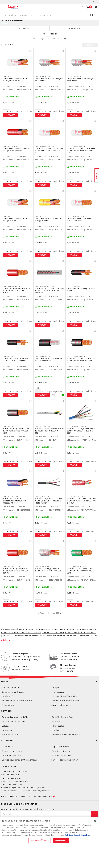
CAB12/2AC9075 (42, 567)
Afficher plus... (7, 640)
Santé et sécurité (10, 734)
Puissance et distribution (14, 721)
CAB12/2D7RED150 (10, 146)
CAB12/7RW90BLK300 (12, 427)
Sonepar (55, 687)
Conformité (7, 696)
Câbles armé (72, 635)
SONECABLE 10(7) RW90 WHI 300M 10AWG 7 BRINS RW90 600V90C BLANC (81, 151)
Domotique (7, 730)
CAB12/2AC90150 (42, 76)
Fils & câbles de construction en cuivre (78, 629)
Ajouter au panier (10, 115)
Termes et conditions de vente (17, 700)
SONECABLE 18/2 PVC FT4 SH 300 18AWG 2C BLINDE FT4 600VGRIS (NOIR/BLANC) (48, 501)
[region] (49, 831)
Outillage (55, 730)
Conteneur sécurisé (11, 755)
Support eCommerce (61, 705)
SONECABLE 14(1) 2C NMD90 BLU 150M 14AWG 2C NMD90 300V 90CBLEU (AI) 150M (16, 501)
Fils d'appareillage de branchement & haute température (38, 635)
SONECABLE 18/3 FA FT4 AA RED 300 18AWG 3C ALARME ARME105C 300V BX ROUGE (81, 501)
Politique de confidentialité (64, 696)
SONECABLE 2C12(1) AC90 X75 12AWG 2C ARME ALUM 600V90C (48, 570)
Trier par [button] (73, 28)
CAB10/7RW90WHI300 (76, 146)
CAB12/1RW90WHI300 (76, 216)
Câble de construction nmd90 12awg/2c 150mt (48, 220)
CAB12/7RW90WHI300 (44, 146)
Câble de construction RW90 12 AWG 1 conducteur (80, 220)
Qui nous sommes (10, 687)
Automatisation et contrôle (15, 717)
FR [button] (93, 2)
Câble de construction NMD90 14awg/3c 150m (15, 220)
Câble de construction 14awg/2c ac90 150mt (81, 80)
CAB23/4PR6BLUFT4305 (77, 427)
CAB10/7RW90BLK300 (76, 356)
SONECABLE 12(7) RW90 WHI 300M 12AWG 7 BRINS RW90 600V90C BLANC (49, 151)
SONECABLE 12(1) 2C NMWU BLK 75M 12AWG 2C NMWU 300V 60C (17, 360)
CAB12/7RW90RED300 (12, 567)
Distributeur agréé (68, 653)
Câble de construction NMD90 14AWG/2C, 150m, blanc (15, 80)
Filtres (25, 28)
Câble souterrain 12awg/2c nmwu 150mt (81, 290)
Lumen (49, 681)
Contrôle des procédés (62, 717)
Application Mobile (60, 746)
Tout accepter (61, 840)
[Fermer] (95, 821)
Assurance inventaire (12, 751)
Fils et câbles (57, 726)
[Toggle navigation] (3, 6)
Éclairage (6, 726)
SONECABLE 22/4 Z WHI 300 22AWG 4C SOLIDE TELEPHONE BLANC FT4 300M (49, 431)
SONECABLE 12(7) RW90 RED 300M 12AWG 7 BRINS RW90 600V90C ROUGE (16, 571)
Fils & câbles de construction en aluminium (39, 629)
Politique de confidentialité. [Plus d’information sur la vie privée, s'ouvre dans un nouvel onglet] (77, 835)
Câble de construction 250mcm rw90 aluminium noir (48, 360)
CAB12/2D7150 (41, 216)
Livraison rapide (19, 666)
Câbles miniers (86, 635)
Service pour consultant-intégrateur (19, 760)
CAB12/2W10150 (74, 286)
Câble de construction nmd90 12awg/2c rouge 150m (16, 150)
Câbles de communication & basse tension (21, 632)
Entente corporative (61, 755)
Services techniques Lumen (64, 760)
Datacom (55, 721)
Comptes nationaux (60, 751)
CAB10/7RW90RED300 (12, 286)
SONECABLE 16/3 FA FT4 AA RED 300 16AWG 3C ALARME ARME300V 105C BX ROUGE (49, 291)
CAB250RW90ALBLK (43, 356)
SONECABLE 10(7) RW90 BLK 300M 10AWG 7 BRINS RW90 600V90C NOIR (80, 361)
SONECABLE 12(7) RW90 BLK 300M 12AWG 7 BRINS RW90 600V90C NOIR (16, 431)
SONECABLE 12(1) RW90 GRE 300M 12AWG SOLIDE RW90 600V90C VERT (80, 571)
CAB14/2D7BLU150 (10, 497)
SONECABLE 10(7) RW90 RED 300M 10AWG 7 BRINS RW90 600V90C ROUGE (16, 291)
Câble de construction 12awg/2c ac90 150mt (49, 80)
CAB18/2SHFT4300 (43, 497)
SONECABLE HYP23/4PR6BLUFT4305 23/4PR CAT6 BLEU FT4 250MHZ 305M (81, 431)
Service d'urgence (19, 653)
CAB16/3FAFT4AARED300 (45, 286)
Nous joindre (8, 705)
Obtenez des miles (68, 665)
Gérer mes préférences (39, 840)
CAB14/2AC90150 (74, 76)
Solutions (49, 740)
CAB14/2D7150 (9, 76)
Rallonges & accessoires (53, 632)
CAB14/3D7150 (9, 216)
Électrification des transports (65, 734)
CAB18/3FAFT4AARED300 (77, 497)
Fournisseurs (57, 692)
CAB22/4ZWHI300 (43, 427)
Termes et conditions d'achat (65, 700)
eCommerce (8, 746)
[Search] (49, 15)
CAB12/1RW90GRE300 (76, 567)
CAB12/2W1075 (9, 356)
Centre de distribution (13, 692)
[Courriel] (46, 814)
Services (49, 711)
